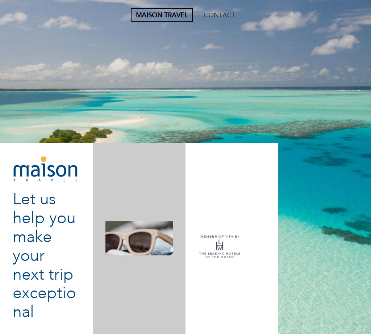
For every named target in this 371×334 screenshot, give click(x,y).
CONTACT (219, 15)
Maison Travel (162, 15)
